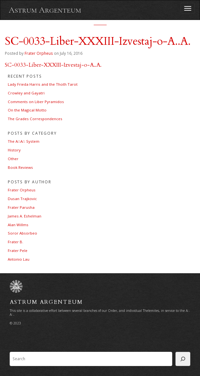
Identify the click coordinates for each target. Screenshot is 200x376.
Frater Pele (17, 250)
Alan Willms (18, 224)
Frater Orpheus (39, 53)
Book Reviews (20, 167)
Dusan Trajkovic (22, 198)
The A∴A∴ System (23, 141)
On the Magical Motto (27, 110)
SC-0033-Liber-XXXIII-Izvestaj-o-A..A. (53, 65)
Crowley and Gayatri (26, 93)
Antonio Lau (18, 259)
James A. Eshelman (24, 216)
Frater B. (15, 241)
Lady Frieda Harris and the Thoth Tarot (43, 84)
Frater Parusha (21, 207)
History (14, 150)
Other (13, 158)
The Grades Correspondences (35, 118)
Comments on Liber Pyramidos (36, 101)
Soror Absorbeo (22, 233)
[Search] (182, 359)
